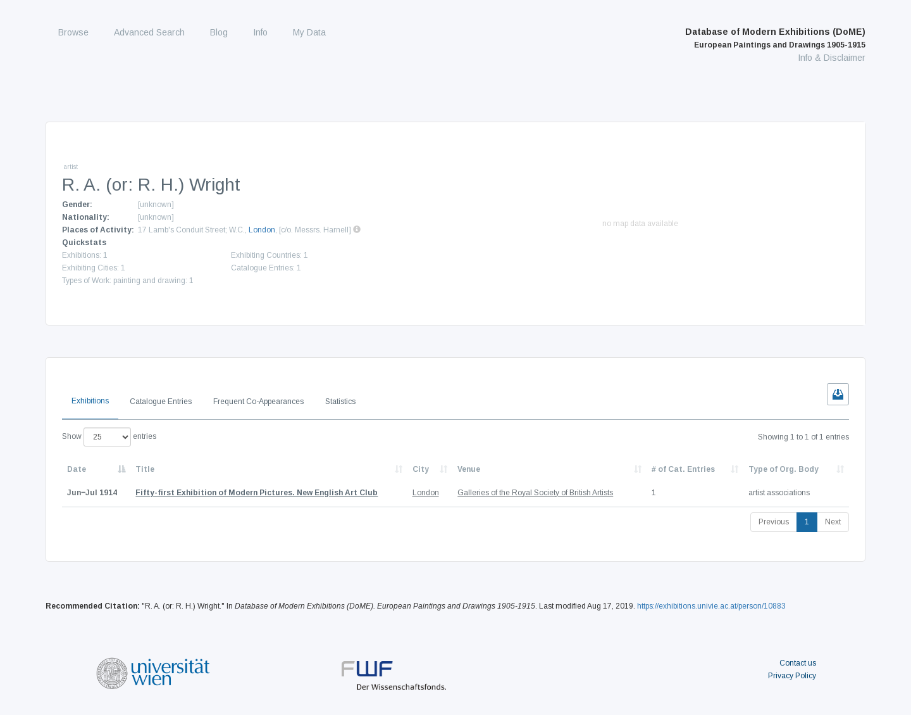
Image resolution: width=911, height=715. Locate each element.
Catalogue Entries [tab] (161, 401)
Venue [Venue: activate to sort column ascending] (468, 469)
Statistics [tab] (340, 401)
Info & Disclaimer (831, 58)
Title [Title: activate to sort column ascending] (144, 469)
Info (260, 32)
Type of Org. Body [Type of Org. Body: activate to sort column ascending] (783, 469)
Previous (774, 521)
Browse (73, 32)
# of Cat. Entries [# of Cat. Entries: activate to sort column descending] (683, 469)
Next (833, 521)
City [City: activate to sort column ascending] (420, 469)
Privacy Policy (792, 675)
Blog (219, 32)
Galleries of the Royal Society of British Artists (535, 492)
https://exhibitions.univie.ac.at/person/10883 (711, 606)
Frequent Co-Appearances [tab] (258, 401)
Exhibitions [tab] (90, 400)
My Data (309, 32)
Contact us (797, 663)
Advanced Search (149, 32)
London (262, 229)
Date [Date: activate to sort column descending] (76, 469)
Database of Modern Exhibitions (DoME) (775, 38)
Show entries (109, 436)
